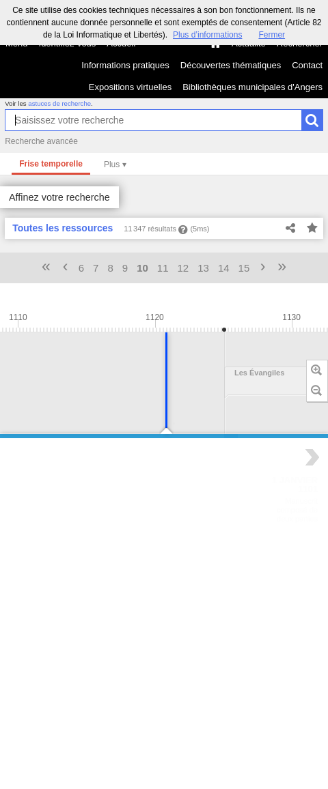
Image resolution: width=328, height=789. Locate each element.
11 (163, 268)
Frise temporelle (51, 164)
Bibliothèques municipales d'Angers (252, 87)
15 (244, 268)
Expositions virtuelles (130, 87)
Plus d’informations (207, 35)
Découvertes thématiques (230, 65)
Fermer (271, 35)
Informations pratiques (125, 65)
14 (224, 268)
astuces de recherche (59, 103)
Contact (307, 65)
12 (183, 268)
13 (203, 268)
